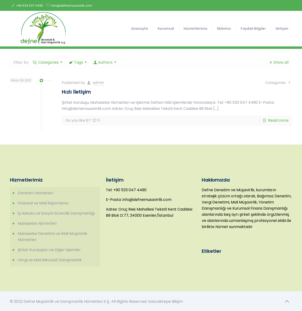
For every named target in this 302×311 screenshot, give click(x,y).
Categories (48, 62)
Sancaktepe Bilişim (165, 301)
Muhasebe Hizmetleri (37, 223)
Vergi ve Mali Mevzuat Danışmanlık (50, 260)
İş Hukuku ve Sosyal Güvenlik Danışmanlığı (56, 213)
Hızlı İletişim (76, 91)
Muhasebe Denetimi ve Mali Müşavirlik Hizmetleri (52, 236)
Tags (78, 62)
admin (98, 82)
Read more (278, 120)
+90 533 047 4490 (29, 5)
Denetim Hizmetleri (35, 193)
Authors (105, 62)
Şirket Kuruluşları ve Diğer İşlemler (49, 250)
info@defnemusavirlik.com (71, 5)
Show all (278, 62)
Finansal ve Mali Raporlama (43, 203)
